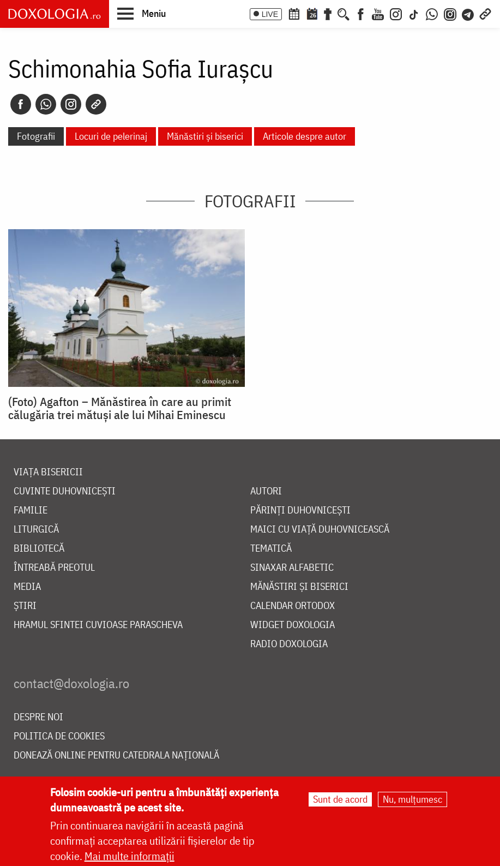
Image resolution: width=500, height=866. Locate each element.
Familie (30, 510)
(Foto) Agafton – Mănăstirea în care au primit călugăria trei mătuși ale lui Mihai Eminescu (119, 408)
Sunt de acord (340, 800)
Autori (266, 491)
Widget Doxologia (292, 625)
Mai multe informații (129, 857)
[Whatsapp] (45, 104)
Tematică (271, 548)
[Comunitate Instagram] (450, 13)
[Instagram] (395, 13)
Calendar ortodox (292, 606)
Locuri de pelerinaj (111, 136)
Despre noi (38, 717)
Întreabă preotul (54, 568)
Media (27, 587)
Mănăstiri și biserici (205, 136)
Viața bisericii (48, 472)
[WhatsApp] (431, 13)
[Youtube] (377, 13)
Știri (25, 606)
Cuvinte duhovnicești (65, 491)
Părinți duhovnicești (300, 510)
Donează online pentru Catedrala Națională (116, 755)
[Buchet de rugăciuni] (327, 13)
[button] (141, 13)
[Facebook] (361, 13)
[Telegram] (468, 13)
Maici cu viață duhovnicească (319, 529)
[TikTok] (413, 13)
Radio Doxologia (289, 644)
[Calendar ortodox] (294, 13)
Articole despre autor (304, 136)
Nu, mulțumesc (412, 800)
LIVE (270, 14)
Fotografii (36, 136)
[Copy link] (96, 104)
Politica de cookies (59, 736)
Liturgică (36, 529)
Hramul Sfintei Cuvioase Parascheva (98, 625)
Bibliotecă (39, 548)
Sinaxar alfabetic (292, 568)
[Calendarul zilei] (312, 13)
